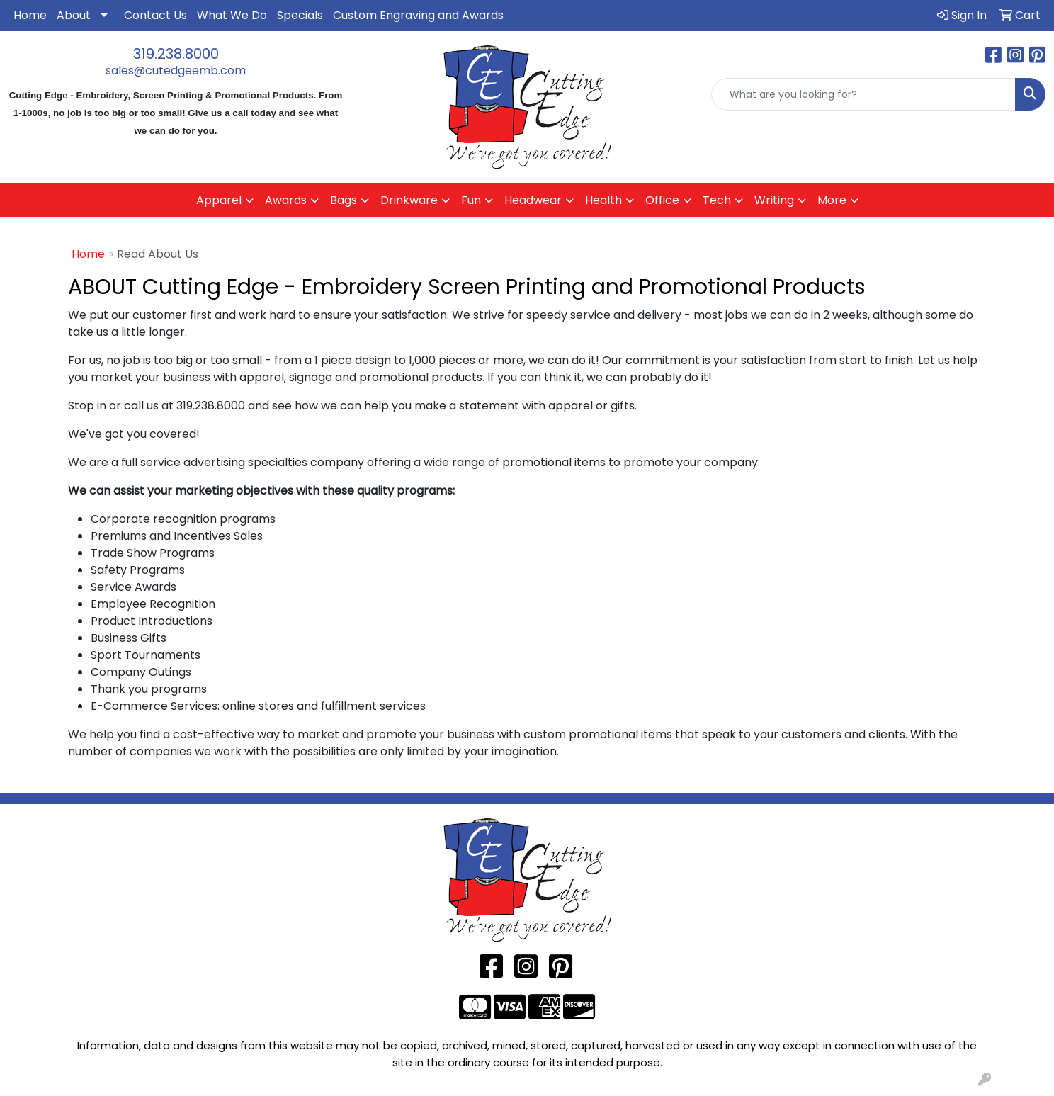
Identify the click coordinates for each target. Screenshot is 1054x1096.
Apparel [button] (219, 200)
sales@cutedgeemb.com (176, 70)
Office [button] (662, 200)
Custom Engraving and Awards (418, 15)
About (74, 15)
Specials (300, 15)
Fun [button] (471, 200)
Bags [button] (343, 200)
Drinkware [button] (409, 200)
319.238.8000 (176, 54)
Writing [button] (774, 200)
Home (30, 15)
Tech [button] (717, 200)
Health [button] (603, 200)
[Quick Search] (863, 94)
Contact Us (155, 15)
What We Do (232, 15)
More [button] (831, 200)
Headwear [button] (533, 200)
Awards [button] (286, 200)
